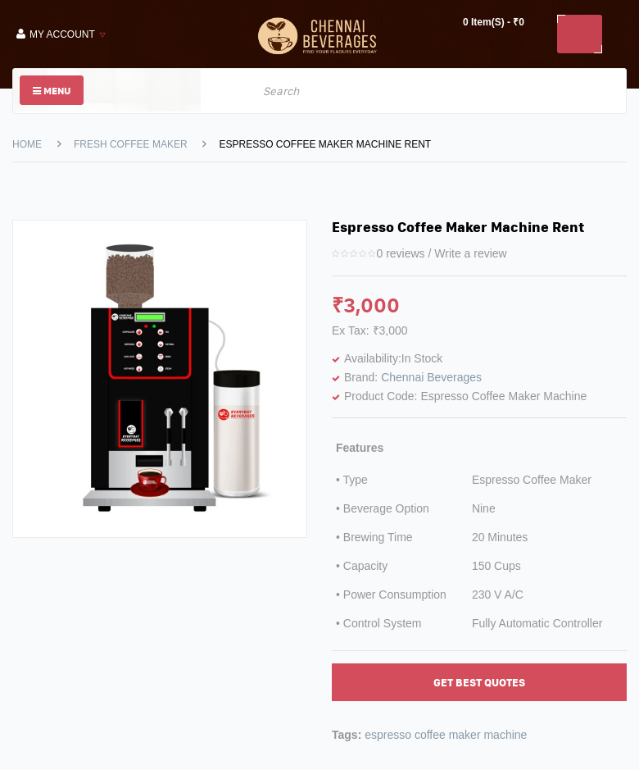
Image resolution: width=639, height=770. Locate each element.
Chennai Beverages (431, 377)
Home (27, 144)
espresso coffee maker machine (446, 734)
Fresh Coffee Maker (131, 144)
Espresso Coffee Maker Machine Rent (325, 144)
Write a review (470, 253)
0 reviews (400, 253)
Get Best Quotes (479, 683)
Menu (51, 90)
